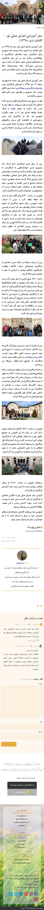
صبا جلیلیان (20, 563)
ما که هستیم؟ (21, 847)
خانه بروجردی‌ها (35, 357)
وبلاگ (38, 28)
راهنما (13, 109)
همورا (22, 908)
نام (41, 722)
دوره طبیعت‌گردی (21, 819)
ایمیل (40, 731)
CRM (27, 908)
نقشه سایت (21, 841)
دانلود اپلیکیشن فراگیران (21, 863)
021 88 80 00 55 (11, 18)
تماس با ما (21, 844)
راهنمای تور (21, 825)
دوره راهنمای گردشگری (21, 822)
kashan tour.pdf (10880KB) (33, 531)
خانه (42, 28)
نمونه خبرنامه (22, 791)
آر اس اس (21, 838)
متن (40, 683)
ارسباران (18, 572)
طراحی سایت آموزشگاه (36, 908)
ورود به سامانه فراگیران (21, 859)
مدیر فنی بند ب (21, 816)
